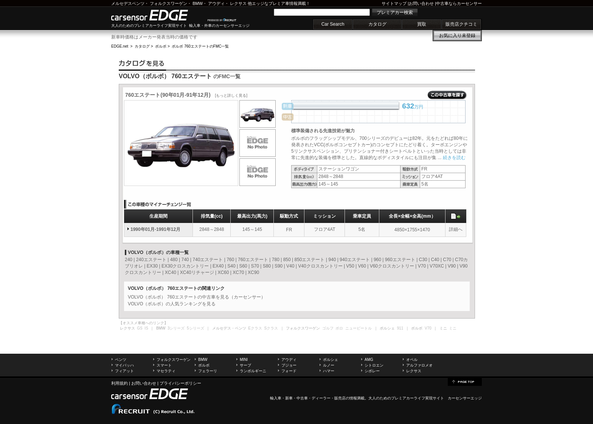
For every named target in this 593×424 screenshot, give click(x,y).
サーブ (245, 365)
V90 (452, 266)
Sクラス (271, 328)
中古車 (302, 398)
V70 (422, 266)
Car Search (333, 24)
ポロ (339, 328)
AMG (369, 359)
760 (230, 259)
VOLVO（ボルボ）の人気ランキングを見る (172, 303)
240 (128, 259)
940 (332, 259)
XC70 (238, 272)
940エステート (355, 259)
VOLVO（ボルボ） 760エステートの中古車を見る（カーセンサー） (196, 297)
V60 (362, 266)
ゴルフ (328, 328)
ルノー (328, 365)
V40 (290, 266)
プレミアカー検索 (395, 12)
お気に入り (457, 35)
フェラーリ (207, 371)
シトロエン (374, 365)
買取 (421, 24)
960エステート (400, 259)
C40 (435, 259)
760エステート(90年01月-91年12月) (186, 95)
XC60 (223, 272)
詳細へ (456, 229)
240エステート (151, 259)
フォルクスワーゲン (168, 3)
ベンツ (120, 359)
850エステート (309, 259)
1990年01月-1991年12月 (155, 229)
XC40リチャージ (197, 272)
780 (275, 259)
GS (139, 328)
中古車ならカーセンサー (459, 3)
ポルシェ (330, 359)
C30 (423, 259)
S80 (267, 266)
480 (174, 259)
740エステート (207, 259)
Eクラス (255, 328)
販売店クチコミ (461, 24)
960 (377, 259)
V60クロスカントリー (392, 266)
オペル (412, 359)
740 (185, 259)
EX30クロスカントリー (185, 266)
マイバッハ (124, 365)
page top (465, 381)
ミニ (452, 328)
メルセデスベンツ (127, 3)
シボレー (372, 371)
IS (146, 328)
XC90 (253, 272)
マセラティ (166, 371)
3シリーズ (176, 328)
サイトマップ (394, 3)
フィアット (124, 371)
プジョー (288, 365)
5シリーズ (195, 328)
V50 (350, 266)
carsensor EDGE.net (157, 15)
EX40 (218, 266)
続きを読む (454, 157)
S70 (255, 266)
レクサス (238, 3)
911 (400, 328)
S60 (243, 266)
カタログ (377, 24)
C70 (447, 259)
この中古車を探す (447, 95)
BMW (197, 3)
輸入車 (275, 398)
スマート (164, 365)
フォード (288, 371)
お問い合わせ (421, 3)
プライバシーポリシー (180, 383)
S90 (279, 266)
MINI (244, 359)
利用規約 (119, 383)
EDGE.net (119, 46)
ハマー (328, 371)
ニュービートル (358, 328)
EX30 (152, 266)
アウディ (216, 3)
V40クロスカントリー (320, 266)
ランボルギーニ (253, 371)
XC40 (170, 272)
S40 (231, 266)
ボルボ (160, 46)
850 (287, 259)
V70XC (437, 266)
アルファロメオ (419, 365)
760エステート (253, 259)
